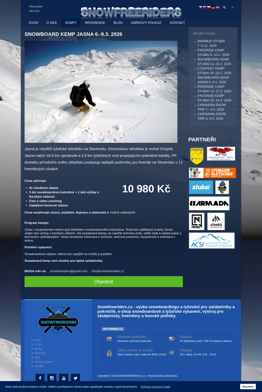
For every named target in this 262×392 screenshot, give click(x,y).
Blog (37, 357)
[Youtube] (64, 378)
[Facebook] (40, 378)
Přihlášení (35, 6)
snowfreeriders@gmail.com (68, 271)
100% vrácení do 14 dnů (135, 350)
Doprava (186, 337)
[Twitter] (76, 378)
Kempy (39, 348)
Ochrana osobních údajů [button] (155, 386)
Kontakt (39, 366)
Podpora (186, 350)
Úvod (38, 339)
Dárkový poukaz (44, 361)
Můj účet (34, 11)
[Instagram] (52, 378)
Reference (40, 353)
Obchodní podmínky (131, 337)
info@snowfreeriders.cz (108, 271)
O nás (38, 344)
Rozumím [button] (248, 386)
